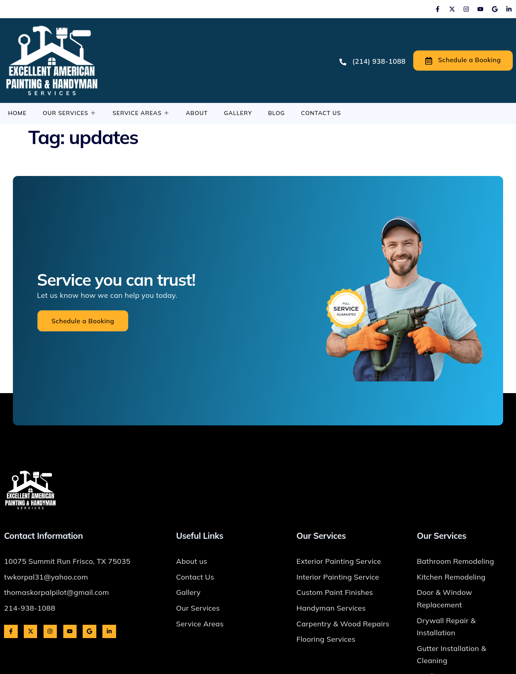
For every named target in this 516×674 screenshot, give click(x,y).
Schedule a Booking (463, 60)
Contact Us (321, 113)
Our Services (69, 113)
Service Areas (141, 113)
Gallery (238, 113)
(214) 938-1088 (372, 61)
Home (17, 113)
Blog (276, 113)
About (197, 113)
